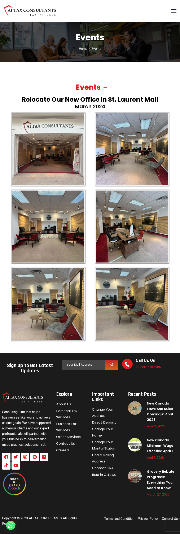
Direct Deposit (104, 422)
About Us (63, 404)
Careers (63, 450)
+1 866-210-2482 (149, 367)
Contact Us (65, 443)
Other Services (68, 436)
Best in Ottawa (104, 474)
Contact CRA (103, 468)
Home (83, 49)
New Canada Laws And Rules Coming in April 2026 (160, 411)
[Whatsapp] (10, 525)
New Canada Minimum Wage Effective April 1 (160, 445)
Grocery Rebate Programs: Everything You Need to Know (160, 479)
